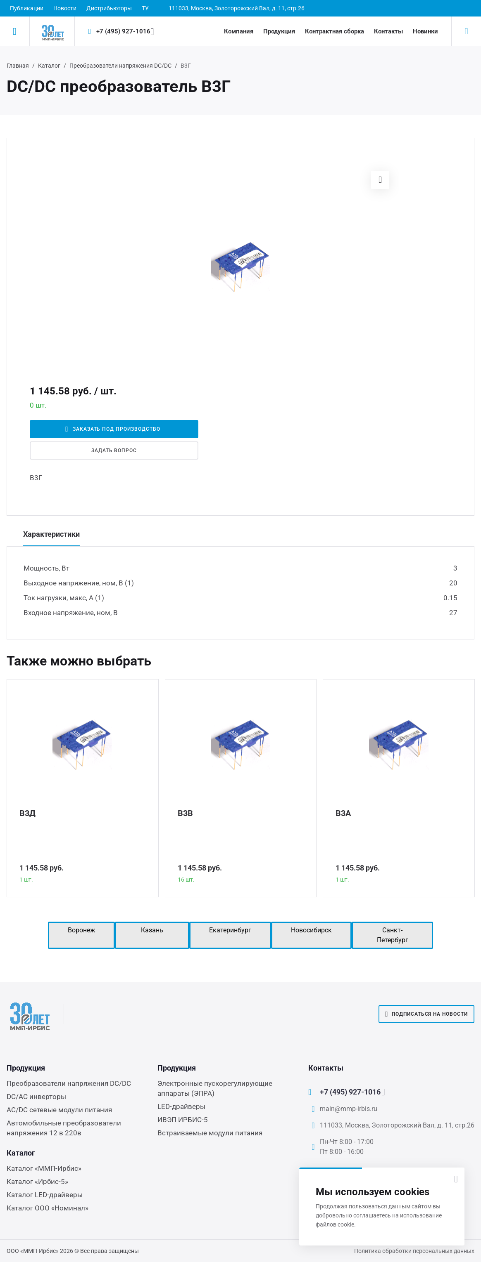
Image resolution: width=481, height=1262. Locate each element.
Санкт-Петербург (392, 935)
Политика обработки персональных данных (414, 1251)
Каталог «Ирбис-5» (37, 1181)
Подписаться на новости (426, 1014)
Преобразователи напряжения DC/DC (120, 65)
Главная (18, 65)
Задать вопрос (114, 450)
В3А (343, 813)
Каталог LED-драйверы (45, 1195)
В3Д (27, 813)
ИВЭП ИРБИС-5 (182, 1120)
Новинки (425, 31)
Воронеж (81, 930)
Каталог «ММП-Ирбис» (44, 1168)
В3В (185, 813)
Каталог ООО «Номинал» (47, 1208)
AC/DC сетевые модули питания (59, 1110)
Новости (64, 8)
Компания (238, 31)
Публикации (26, 8)
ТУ (145, 8)
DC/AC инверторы (36, 1096)
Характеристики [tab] (51, 534)
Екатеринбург (230, 930)
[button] (380, 180)
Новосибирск (311, 930)
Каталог (49, 65)
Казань (152, 930)
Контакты (388, 31)
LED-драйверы (181, 1106)
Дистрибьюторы (109, 8)
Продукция (279, 31)
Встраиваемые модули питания (209, 1133)
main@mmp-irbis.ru (348, 1109)
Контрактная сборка (334, 31)
